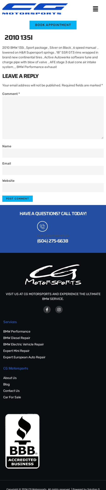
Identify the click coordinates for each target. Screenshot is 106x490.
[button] (95, 9)
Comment (11, 94)
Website (8, 181)
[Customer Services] (42, 226)
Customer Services (53, 235)
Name (6, 146)
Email (6, 163)
